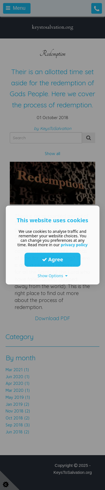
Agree (52, 259)
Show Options (52, 275)
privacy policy (74, 244)
